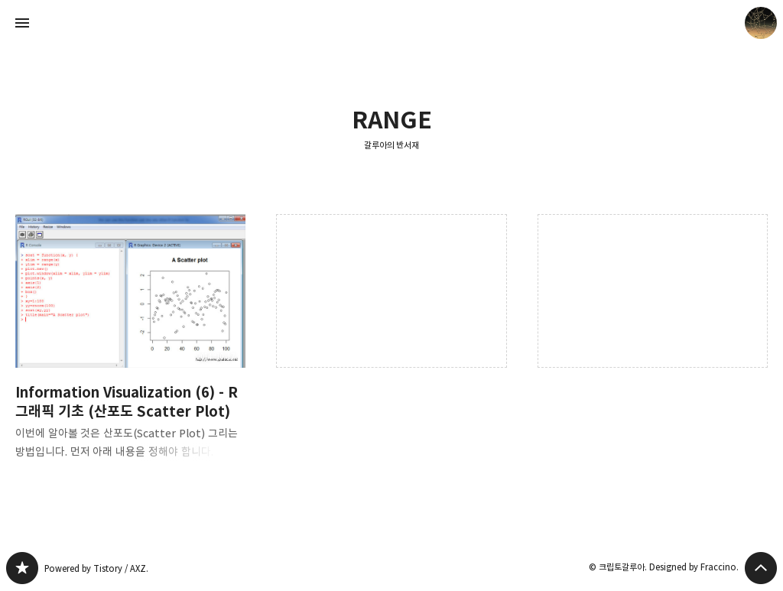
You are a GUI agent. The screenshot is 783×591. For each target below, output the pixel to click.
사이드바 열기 (22, 23)
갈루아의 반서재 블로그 (22, 568)
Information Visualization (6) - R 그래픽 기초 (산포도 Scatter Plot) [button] (130, 349)
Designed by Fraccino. (694, 567)
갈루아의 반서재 (392, 145)
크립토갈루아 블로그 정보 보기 (760, 23)
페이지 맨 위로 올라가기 (760, 568)
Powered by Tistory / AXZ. (96, 568)
